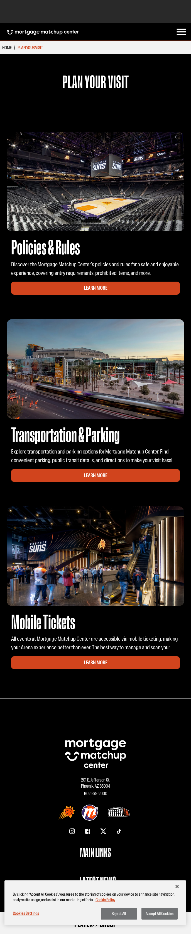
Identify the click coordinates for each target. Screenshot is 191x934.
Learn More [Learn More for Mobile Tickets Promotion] (95, 662)
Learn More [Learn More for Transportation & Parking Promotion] (95, 475)
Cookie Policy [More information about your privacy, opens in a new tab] (105, 899)
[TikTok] (118, 831)
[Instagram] (72, 831)
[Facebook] (87, 831)
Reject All (119, 913)
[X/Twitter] (103, 831)
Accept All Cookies (159, 913)
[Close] (177, 886)
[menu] (181, 31)
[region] (95, 902)
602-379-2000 (95, 793)
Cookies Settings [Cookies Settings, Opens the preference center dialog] (26, 913)
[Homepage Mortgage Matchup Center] (42, 31)
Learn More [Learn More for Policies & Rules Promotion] (95, 288)
